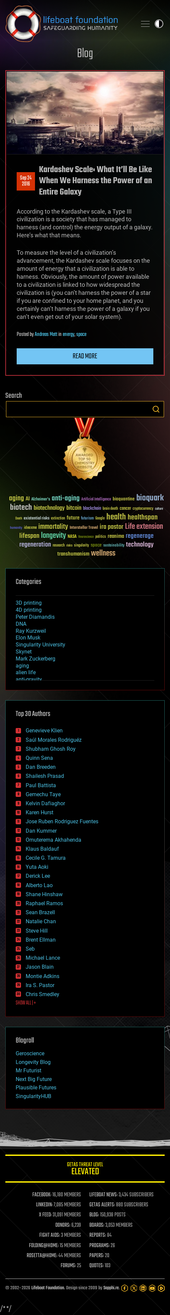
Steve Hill (37, 931)
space (81, 334)
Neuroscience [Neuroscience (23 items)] (86, 537)
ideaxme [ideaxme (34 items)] (30, 528)
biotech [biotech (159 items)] (21, 507)
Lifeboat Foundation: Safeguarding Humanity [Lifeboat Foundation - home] (68, 23)
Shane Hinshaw (44, 894)
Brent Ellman (41, 940)
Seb (30, 949)
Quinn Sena (39, 758)
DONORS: (62, 1225)
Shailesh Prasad (45, 776)
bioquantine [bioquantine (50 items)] (124, 499)
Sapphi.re (111, 1288)
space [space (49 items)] (96, 545)
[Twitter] (134, 1288)
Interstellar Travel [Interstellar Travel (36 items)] (84, 527)
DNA (21, 624)
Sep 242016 (26, 181)
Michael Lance (43, 958)
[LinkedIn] (143, 1288)
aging (22, 666)
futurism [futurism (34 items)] (87, 518)
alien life (26, 672)
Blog (85, 54)
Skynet (24, 651)
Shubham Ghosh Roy (51, 749)
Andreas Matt (46, 334)
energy (68, 334)
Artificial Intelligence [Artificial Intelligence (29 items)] (96, 499)
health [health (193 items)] (116, 517)
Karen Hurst (39, 812)
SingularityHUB (33, 1096)
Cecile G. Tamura (46, 858)
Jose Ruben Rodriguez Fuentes (62, 821)
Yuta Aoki (37, 867)
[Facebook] (124, 1288)
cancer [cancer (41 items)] (125, 508)
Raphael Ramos (44, 903)
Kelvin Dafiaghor (45, 803)
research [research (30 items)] (59, 546)
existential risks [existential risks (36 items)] (36, 518)
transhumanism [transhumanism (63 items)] (73, 554)
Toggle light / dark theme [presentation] (159, 23)
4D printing (29, 610)
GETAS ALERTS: (102, 1205)
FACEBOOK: (41, 1195)
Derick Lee (38, 876)
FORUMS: (68, 1266)
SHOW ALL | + (26, 1003)
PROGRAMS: (99, 1245)
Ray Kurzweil (31, 631)
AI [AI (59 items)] (28, 499)
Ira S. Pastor (40, 985)
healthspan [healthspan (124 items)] (143, 517)
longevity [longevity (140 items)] (53, 535)
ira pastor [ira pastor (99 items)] (111, 527)
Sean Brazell (40, 912)
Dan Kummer (41, 831)
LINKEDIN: (44, 1205)
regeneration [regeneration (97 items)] (35, 545)
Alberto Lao (39, 885)
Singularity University (40, 644)
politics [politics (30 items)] (100, 537)
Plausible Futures (36, 1087)
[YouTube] (152, 1288)
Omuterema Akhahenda (53, 840)
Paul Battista (41, 785)
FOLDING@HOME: (44, 1245)
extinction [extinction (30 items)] (58, 518)
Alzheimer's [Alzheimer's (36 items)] (40, 499)
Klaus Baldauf (42, 849)
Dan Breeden (41, 767)
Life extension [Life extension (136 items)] (144, 526)
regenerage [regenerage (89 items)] (140, 536)
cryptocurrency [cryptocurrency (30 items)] (143, 509)
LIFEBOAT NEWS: (103, 1195)
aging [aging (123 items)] (16, 498)
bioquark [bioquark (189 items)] (150, 498)
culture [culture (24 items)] (159, 509)
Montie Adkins (42, 976)
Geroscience (30, 1053)
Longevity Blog (33, 1062)
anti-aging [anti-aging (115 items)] (66, 498)
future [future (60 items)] (73, 518)
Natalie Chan (41, 921)
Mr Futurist (28, 1070)
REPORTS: (97, 1235)
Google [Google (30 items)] (100, 518)
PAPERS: (96, 1255)
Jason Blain (40, 967)
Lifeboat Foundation (47, 1288)
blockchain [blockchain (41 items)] (92, 508)
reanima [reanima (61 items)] (116, 536)
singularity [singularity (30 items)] (81, 546)
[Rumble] (161, 1288)
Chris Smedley (42, 994)
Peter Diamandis (35, 617)
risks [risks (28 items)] (69, 546)
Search (156, 409)
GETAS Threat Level (85, 1170)
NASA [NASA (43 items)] (72, 537)
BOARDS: (96, 1225)
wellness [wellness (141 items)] (103, 553)
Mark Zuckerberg (35, 658)
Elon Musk (28, 637)
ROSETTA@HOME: (42, 1255)
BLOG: (94, 1215)
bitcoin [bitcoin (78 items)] (73, 508)
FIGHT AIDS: (49, 1235)
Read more (85, 356)
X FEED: (45, 1215)
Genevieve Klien (44, 730)
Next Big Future (34, 1079)
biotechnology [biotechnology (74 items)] (49, 508)
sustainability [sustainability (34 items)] (113, 546)
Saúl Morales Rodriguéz (54, 740)
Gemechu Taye (43, 794)
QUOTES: (96, 1266)
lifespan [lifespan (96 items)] (29, 536)
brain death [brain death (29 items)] (110, 509)
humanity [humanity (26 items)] (16, 528)
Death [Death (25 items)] (18, 518)
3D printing (29, 603)
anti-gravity (29, 679)
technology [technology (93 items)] (140, 545)
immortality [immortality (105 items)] (53, 527)
